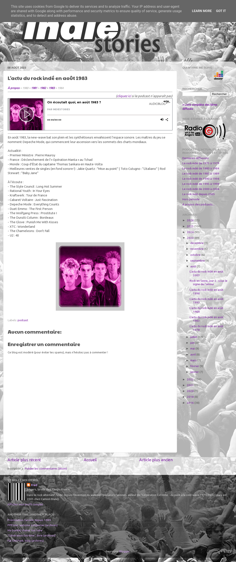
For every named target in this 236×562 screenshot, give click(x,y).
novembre (197, 248)
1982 (43, 87)
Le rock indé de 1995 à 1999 (200, 183)
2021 (190, 385)
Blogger (124, 551)
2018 (190, 396)
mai (192, 348)
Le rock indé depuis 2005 (198, 194)
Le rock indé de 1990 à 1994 (200, 178)
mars (193, 360)
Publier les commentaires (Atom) (46, 468)
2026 (190, 220)
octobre (195, 254)
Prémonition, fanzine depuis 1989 (29, 520)
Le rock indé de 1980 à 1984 (200, 168)
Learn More (202, 11)
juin (192, 342)
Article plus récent (24, 459)
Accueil (90, 459)
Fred (34, 485)
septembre (198, 260)
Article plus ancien (156, 459)
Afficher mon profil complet (25, 504)
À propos (14, 87)
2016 (190, 402)
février (195, 366)
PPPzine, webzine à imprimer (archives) (33, 525)
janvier (195, 372)
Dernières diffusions (195, 158)
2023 (190, 238)
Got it (221, 11)
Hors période (191, 199)
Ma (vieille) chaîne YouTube (25, 530)
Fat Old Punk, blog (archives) (26, 540)
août (193, 266)
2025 (190, 226)
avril (193, 354)
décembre (197, 243)
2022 (190, 379)
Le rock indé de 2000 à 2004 (200, 189)
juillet (194, 337)
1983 (52, 87)
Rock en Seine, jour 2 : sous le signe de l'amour (208, 282)
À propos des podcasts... (198, 204)
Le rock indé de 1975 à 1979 (200, 163)
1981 (34, 87)
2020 (190, 391)
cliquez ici (124, 96)
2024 (190, 232)
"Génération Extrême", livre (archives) (32, 535)
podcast (23, 320)
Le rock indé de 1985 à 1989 (200, 173)
